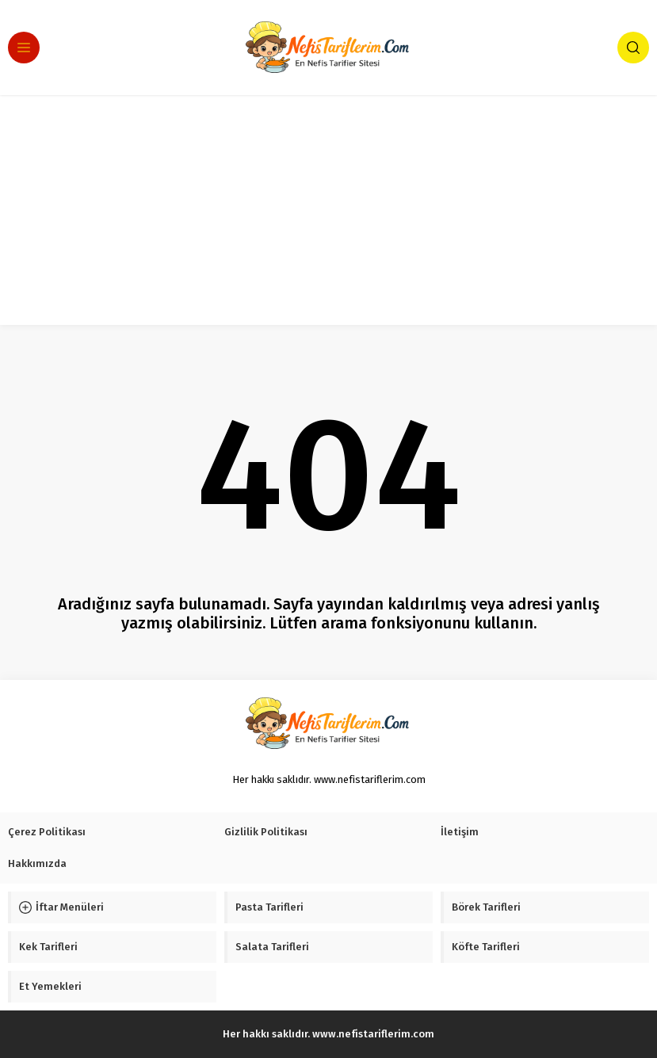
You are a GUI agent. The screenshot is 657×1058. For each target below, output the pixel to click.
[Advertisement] (328, 214)
